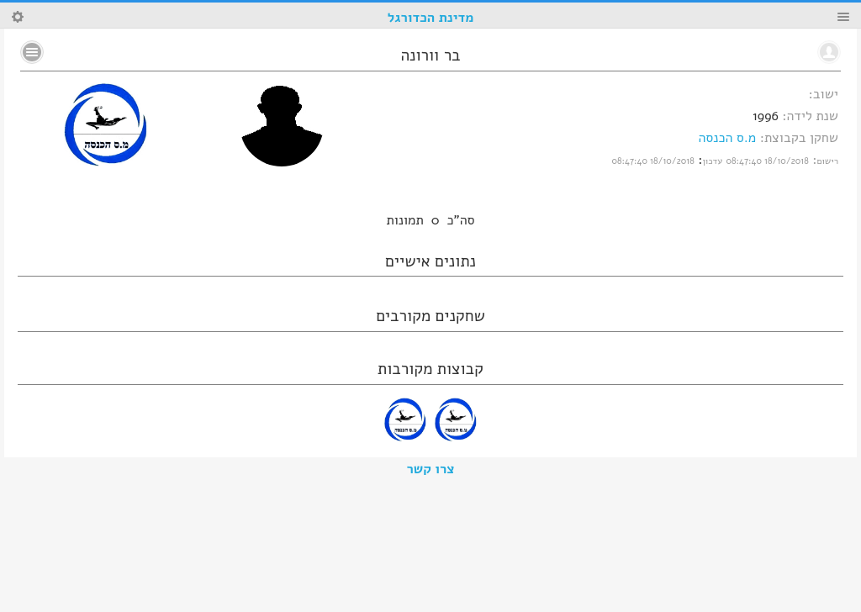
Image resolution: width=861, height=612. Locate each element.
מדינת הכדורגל (430, 17)
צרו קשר (431, 469)
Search (17, 16)
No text (32, 52)
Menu (843, 16)
